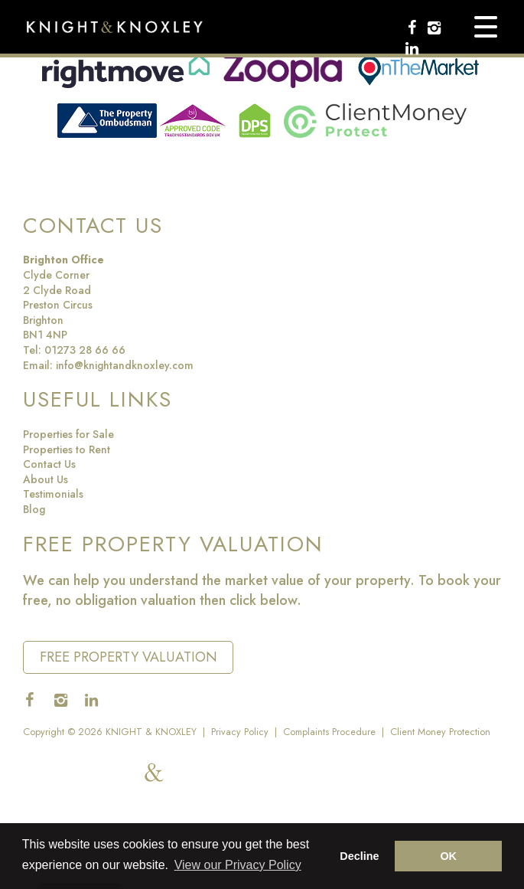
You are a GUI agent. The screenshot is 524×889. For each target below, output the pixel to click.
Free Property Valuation (128, 657)
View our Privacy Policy (237, 864)
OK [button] (448, 856)
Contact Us (49, 464)
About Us (45, 479)
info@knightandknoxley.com (125, 365)
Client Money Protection (440, 732)
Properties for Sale (68, 434)
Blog (34, 509)
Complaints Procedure (329, 732)
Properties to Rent (66, 449)
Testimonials (53, 494)
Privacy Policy (240, 732)
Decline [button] (359, 856)
